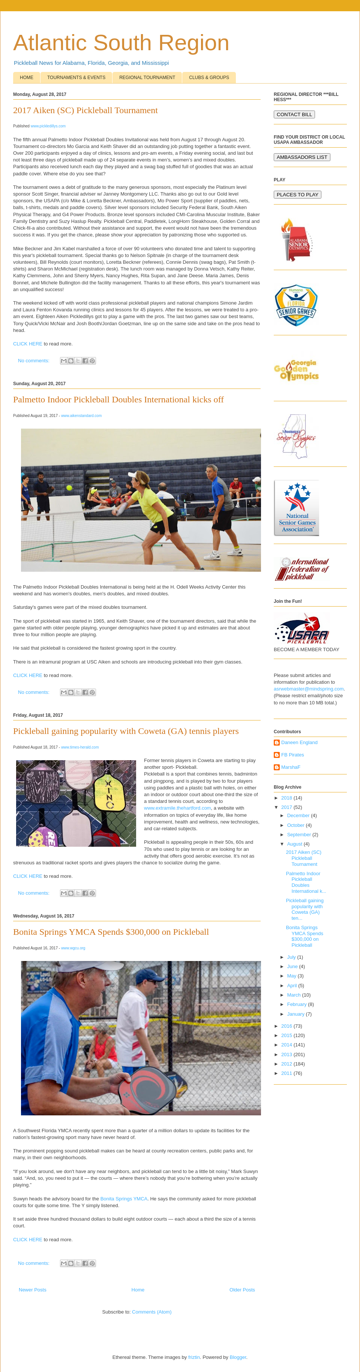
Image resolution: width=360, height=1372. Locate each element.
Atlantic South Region (121, 42)
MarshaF (290, 767)
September (299, 834)
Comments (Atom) (151, 1312)
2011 (287, 1073)
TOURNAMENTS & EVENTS (76, 77)
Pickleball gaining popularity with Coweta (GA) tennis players (126, 731)
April (292, 985)
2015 (287, 1035)
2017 (287, 807)
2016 (287, 1026)
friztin (194, 1357)
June (293, 966)
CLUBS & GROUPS (209, 77)
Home (138, 1290)
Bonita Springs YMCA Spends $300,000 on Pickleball (111, 932)
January (296, 1014)
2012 (287, 1064)
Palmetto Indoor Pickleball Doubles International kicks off (118, 399)
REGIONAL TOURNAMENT (147, 77)
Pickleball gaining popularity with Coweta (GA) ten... (304, 909)
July (292, 957)
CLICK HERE (27, 344)
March (294, 995)
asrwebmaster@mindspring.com (309, 689)
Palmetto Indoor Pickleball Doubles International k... (306, 882)
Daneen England (299, 742)
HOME (26, 77)
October (296, 825)
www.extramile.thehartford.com (177, 808)
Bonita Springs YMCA (124, 1199)
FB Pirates (292, 755)
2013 (287, 1054)
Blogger (238, 1357)
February (297, 1004)
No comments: (34, 360)
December (299, 815)
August (295, 844)
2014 (287, 1045)
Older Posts (242, 1290)
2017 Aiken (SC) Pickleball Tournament (85, 110)
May (292, 976)
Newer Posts (32, 1290)
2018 (287, 798)
